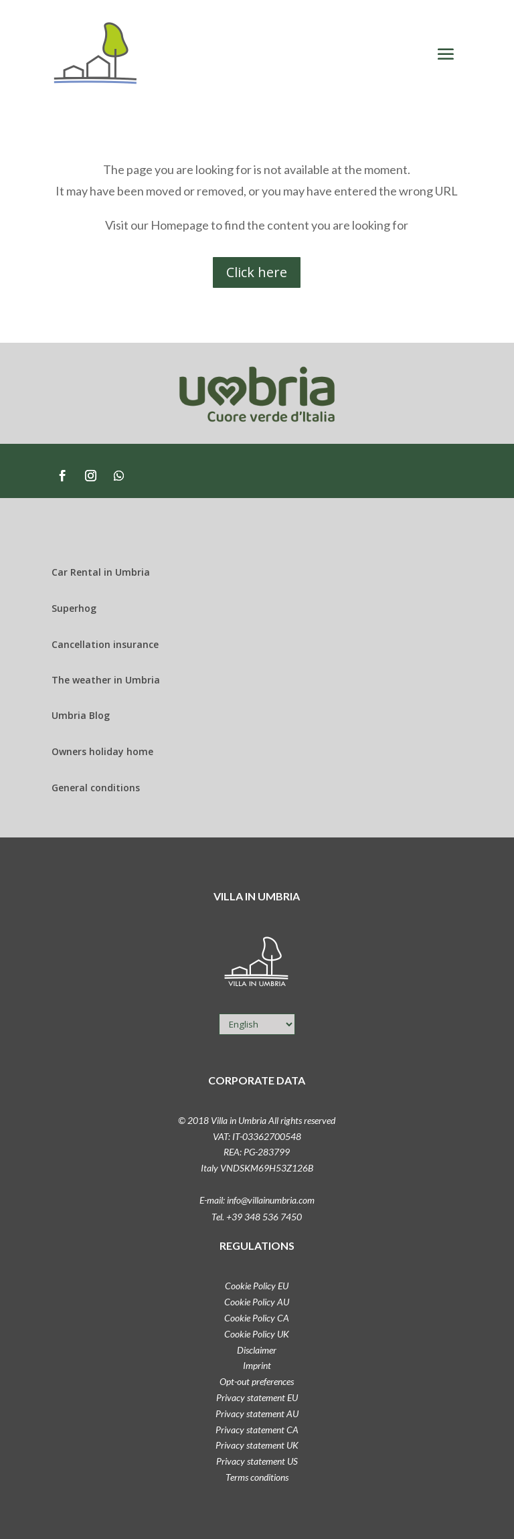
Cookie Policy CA (256, 1317)
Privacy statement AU (257, 1413)
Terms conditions (257, 1477)
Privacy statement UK (257, 1445)
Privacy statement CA (257, 1429)
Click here (256, 272)
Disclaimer (256, 1350)
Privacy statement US (257, 1461)
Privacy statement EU (257, 1397)
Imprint (257, 1365)
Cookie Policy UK (256, 1334)
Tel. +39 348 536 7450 (256, 1216)
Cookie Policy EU (256, 1285)
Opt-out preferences (257, 1381)
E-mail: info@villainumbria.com (257, 1200)
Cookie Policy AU (256, 1301)
